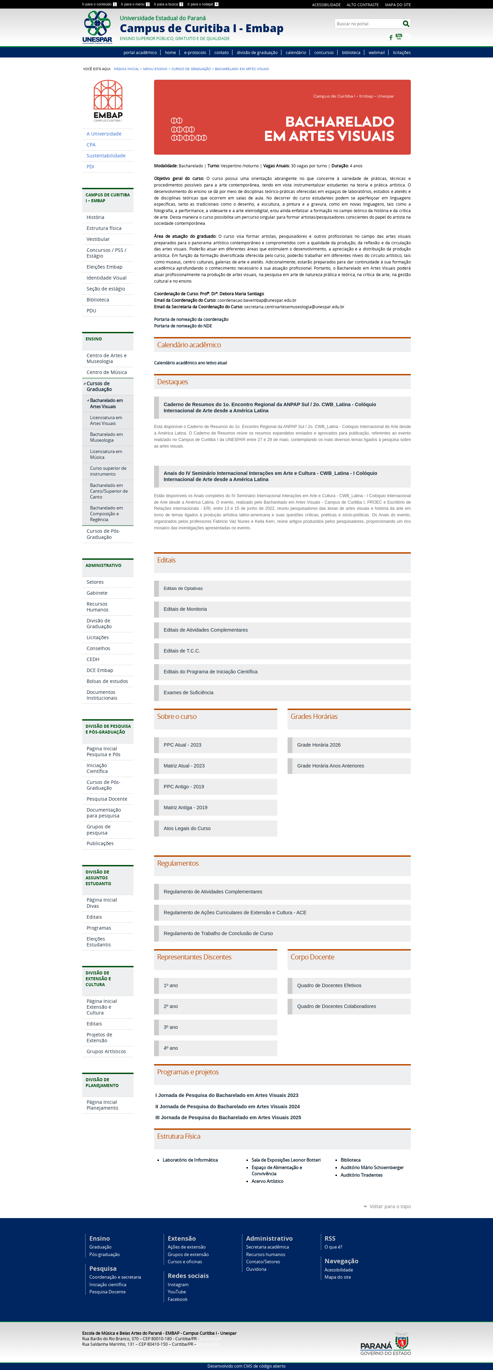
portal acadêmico (140, 52)
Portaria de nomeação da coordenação (191, 319)
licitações (402, 52)
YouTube (398, 37)
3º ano (171, 1027)
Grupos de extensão (188, 1254)
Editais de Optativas (183, 588)
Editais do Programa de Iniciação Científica (210, 671)
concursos (324, 52)
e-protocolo (195, 52)
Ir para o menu (136, 4)
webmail (377, 52)
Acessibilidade (326, 4)
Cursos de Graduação (191, 68)
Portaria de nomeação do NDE (183, 326)
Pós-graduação (104, 1254)
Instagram (407, 37)
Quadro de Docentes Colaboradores (336, 1006)
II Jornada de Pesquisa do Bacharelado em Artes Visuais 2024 (227, 1106)
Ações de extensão (187, 1247)
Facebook (390, 37)
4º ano (171, 1048)
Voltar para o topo (390, 1206)
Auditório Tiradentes (361, 1175)
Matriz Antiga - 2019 (185, 807)
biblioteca (351, 52)
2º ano (171, 1006)
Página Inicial (126, 68)
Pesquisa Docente (107, 1292)
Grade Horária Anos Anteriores (330, 765)
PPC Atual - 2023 (182, 745)
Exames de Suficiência (188, 692)
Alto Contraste (363, 4)
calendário (296, 52)
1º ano (171, 985)
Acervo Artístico (267, 1181)
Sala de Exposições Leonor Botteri (286, 1160)
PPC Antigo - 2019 (184, 786)
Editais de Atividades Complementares (206, 630)
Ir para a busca (169, 4)
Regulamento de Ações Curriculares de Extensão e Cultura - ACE (235, 912)
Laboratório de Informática (190, 1160)
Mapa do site (398, 4)
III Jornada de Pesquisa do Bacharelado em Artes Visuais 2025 (227, 1117)
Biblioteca (351, 1160)
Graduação (100, 1247)
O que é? (333, 1247)
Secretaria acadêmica (267, 1247)
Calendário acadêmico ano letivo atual (190, 363)
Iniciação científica (107, 1285)
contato (221, 52)
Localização (211, 1338)
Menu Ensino (155, 68)
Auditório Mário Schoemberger (372, 1168)
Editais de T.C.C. (182, 651)
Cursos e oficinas (185, 1262)
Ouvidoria (256, 1269)
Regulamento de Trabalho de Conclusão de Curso (218, 933)
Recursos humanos (265, 1254)
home (170, 52)
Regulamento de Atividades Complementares (213, 891)
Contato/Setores (263, 1262)
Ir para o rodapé (203, 4)
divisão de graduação (257, 52)
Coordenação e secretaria (115, 1277)
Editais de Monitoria (185, 609)
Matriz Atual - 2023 (184, 765)
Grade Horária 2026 (319, 745)
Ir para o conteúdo (100, 4)
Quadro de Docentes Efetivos (329, 985)
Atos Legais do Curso (187, 828)
